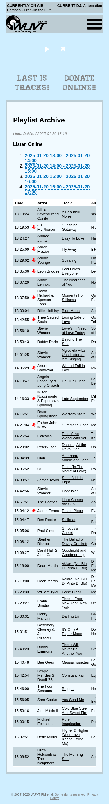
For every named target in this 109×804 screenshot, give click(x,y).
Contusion (70, 491)
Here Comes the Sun (72, 502)
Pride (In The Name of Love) (74, 469)
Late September (75, 399)
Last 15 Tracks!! (32, 83)
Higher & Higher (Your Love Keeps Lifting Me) (75, 737)
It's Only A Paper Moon (72, 631)
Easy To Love (73, 238)
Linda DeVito (23, 133)
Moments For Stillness (73, 297)
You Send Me (73, 699)
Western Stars (73, 414)
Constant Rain (73, 675)
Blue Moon (71, 311)
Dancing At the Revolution (74, 447)
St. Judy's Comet (70, 530)
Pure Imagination (71, 721)
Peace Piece (72, 511)
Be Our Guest (73, 381)
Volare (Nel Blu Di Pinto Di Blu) (74, 565)
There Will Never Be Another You (72, 649)
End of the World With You (74, 436)
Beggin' (68, 688)
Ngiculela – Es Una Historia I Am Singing (74, 354)
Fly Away (69, 249)
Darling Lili (70, 616)
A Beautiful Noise (71, 214)
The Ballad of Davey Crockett (74, 541)
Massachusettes (75, 662)
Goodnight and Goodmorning (74, 552)
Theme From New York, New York (74, 603)
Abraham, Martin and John (75, 458)
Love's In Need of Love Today (74, 330)
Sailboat (68, 519)
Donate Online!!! (79, 83)
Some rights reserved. (70, 794)
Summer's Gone (75, 425)
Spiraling (69, 260)
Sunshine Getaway (69, 227)
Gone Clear (71, 592)
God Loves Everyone (71, 271)
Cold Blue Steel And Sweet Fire (74, 710)
